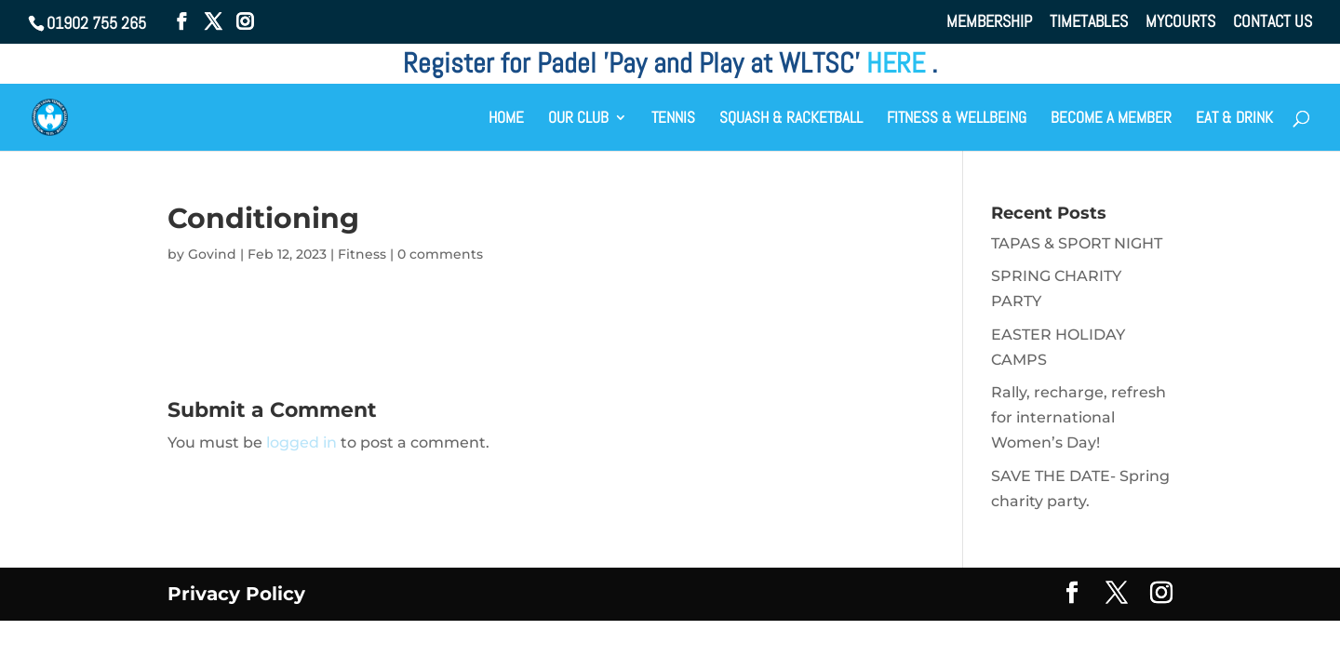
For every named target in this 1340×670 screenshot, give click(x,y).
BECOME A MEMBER (1111, 119)
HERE (898, 63)
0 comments (440, 254)
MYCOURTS (1180, 22)
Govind (212, 254)
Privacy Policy (236, 594)
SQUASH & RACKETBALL (791, 119)
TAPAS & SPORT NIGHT (1076, 243)
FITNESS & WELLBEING (956, 119)
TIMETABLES (1089, 22)
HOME (506, 119)
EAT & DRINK (1234, 119)
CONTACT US (1272, 22)
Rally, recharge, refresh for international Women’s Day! (1078, 417)
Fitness (362, 254)
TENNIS (673, 119)
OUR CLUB (578, 119)
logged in (301, 442)
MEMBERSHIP (989, 22)
